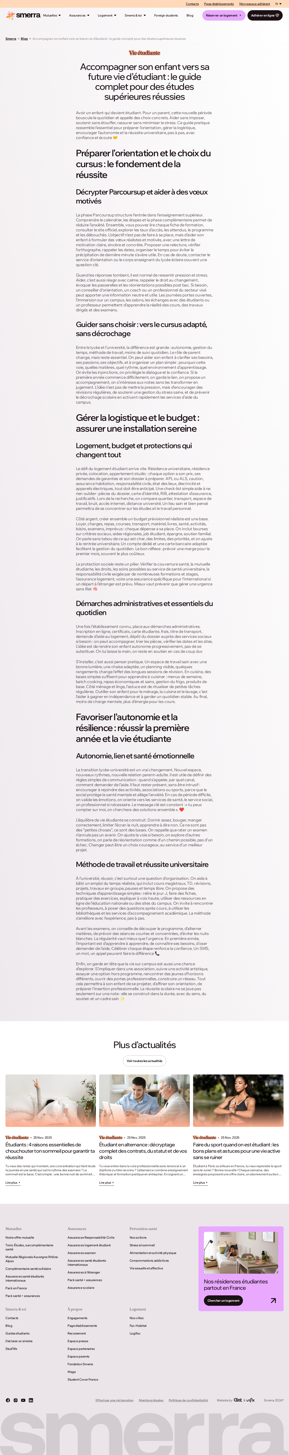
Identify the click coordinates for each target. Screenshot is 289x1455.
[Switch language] (279, 3)
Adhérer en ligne (265, 15)
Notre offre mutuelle (19, 1237)
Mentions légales (151, 1400)
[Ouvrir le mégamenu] (59, 15)
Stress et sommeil (142, 1245)
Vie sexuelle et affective (146, 1268)
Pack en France (16, 1288)
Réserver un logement (224, 15)
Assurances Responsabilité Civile (91, 1237)
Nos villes (136, 1318)
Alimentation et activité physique (153, 1253)
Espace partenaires (81, 1349)
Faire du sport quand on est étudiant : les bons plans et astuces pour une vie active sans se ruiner (236, 1150)
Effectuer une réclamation (114, 1400)
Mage (72, 1372)
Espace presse (78, 1341)
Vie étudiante (144, 53)
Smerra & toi (133, 15)
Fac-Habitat (138, 1326)
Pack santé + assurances (22, 1296)
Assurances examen (82, 1253)
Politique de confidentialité (188, 1400)
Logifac (135, 1333)
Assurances (77, 15)
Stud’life (11, 1349)
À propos (75, 1309)
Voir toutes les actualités (144, 1061)
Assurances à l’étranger (84, 1272)
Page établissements (219, 4)
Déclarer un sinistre (19, 1341)
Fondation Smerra (80, 1364)
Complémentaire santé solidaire (28, 1269)
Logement (105, 15)
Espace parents (78, 1356)
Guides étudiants (17, 1333)
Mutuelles (50, 15)
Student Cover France (83, 1379)
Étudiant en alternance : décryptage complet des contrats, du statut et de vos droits (143, 1150)
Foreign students (166, 15)
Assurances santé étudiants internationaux (24, 1278)
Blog (189, 15)
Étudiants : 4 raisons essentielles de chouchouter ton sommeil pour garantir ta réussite (50, 1150)
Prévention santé (143, 1228)
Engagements (77, 1318)
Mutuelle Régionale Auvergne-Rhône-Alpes (32, 1259)
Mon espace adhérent (254, 4)
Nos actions (138, 1237)
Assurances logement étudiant (89, 1245)
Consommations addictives (149, 1261)
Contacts (192, 4)
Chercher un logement (223, 1301)
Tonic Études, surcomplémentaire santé (29, 1247)
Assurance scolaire (81, 1288)
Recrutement (77, 1333)
